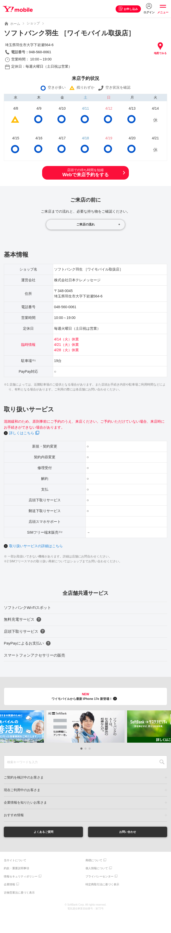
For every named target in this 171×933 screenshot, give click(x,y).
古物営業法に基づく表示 (19, 893)
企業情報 (9, 885)
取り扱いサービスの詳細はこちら (36, 546)
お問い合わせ (127, 832)
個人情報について (97, 869)
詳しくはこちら (21, 433)
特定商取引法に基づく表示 (102, 885)
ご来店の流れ (85, 224)
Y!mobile (19, 9)
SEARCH (162, 762)
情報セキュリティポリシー (21, 877)
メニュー (162, 12)
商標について (94, 861)
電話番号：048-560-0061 (31, 52)
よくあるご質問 (43, 832)
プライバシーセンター (100, 877)
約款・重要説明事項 (16, 869)
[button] (81, 749)
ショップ (33, 23)
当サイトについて (15, 861)
